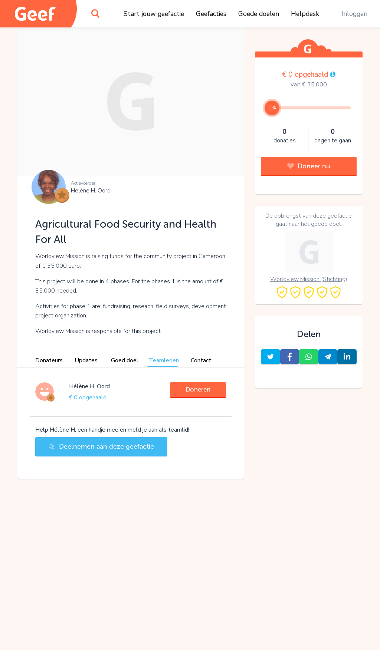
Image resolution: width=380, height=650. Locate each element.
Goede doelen (258, 13)
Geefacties (211, 13)
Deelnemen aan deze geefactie (101, 446)
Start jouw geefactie (154, 13)
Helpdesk (305, 13)
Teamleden (164, 360)
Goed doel (124, 360)
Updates (86, 360)
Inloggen (354, 13)
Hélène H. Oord (91, 190)
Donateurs (49, 360)
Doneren (198, 389)
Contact (201, 360)
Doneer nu (308, 166)
